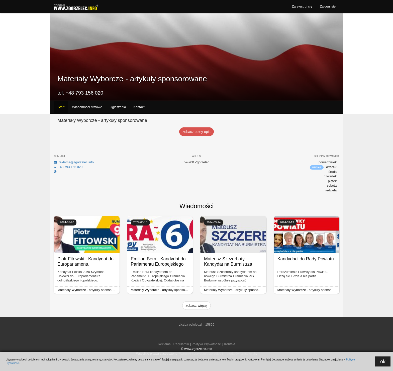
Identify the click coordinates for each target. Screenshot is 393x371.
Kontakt (138, 107)
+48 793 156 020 (68, 167)
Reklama (164, 344)
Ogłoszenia (118, 107)
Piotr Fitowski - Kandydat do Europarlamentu (85, 261)
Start (61, 107)
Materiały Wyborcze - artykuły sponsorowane (89, 290)
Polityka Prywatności (206, 344)
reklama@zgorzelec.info (74, 162)
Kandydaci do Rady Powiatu (305, 258)
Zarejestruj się (302, 6)
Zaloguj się (328, 6)
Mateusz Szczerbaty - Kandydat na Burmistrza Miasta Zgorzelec (228, 264)
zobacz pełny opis (196, 132)
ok (382, 361)
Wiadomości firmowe (87, 107)
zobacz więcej (196, 306)
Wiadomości (196, 205)
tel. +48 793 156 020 (80, 93)
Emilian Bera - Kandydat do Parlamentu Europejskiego (158, 261)
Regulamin (181, 344)
